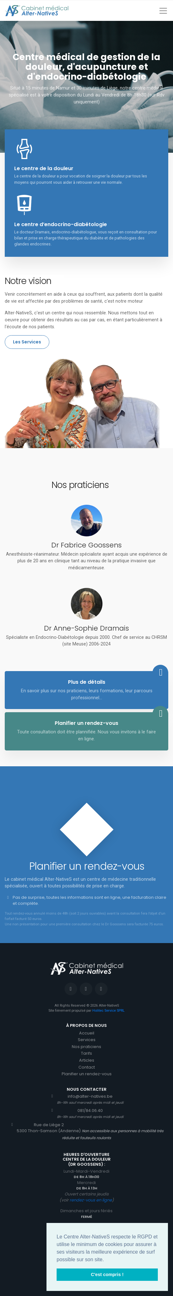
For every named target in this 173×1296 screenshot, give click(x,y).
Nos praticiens (86, 1046)
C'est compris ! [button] (107, 1274)
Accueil (86, 1033)
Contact (86, 1067)
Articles (86, 1060)
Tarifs (86, 1053)
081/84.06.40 (87, 1113)
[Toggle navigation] (163, 10)
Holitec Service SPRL (108, 1011)
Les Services (27, 342)
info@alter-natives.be (87, 1099)
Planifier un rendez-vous (87, 1074)
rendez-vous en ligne (91, 1200)
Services (87, 1039)
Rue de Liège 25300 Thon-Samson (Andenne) (45, 1127)
